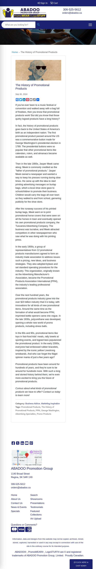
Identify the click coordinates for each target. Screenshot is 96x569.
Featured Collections (36, 513)
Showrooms (36, 499)
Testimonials (36, 507)
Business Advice (32, 403)
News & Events (19, 507)
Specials (15, 511)
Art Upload (35, 518)
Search (34, 495)
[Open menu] (90, 25)
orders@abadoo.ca (72, 13)
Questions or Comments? (24, 525)
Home (15, 52)
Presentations (37, 503)
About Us (15, 499)
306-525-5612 (72, 9)
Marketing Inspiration (50, 403)
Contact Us (16, 503)
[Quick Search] (18, 24)
